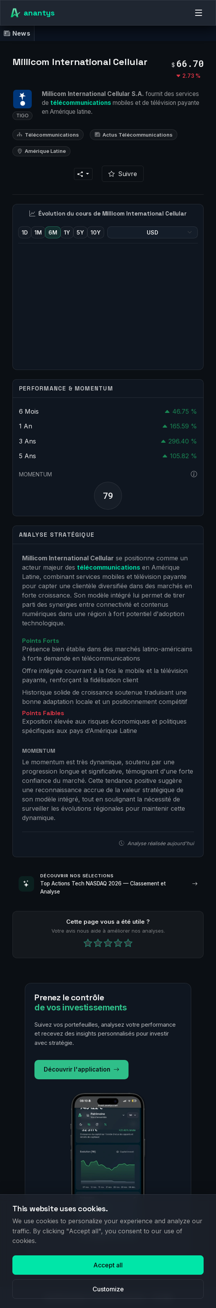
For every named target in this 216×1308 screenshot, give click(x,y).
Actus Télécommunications (134, 135)
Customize (108, 1289)
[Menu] (198, 13)
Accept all (108, 1265)
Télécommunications (48, 135)
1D (25, 232)
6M (52, 232)
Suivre (122, 174)
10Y (96, 232)
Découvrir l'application (81, 1069)
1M (38, 232)
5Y (80, 232)
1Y (67, 232)
